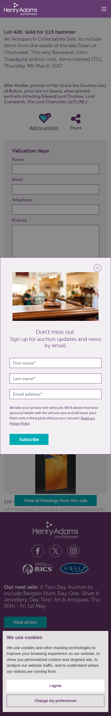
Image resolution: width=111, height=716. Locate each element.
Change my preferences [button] (55, 701)
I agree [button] (55, 686)
